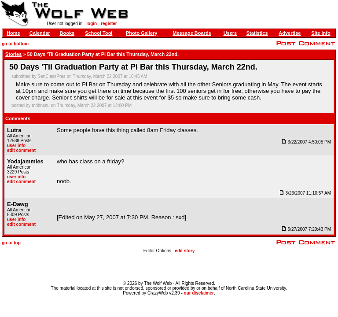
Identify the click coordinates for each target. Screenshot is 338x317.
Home (13, 33)
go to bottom (15, 43)
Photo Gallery (142, 33)
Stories (13, 54)
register (109, 23)
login (91, 23)
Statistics (257, 33)
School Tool (98, 33)
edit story (185, 250)
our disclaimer (199, 293)
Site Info (320, 33)
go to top (11, 242)
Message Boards (192, 33)
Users (230, 33)
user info (16, 145)
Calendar (39, 33)
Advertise (290, 33)
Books (67, 33)
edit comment (21, 150)
